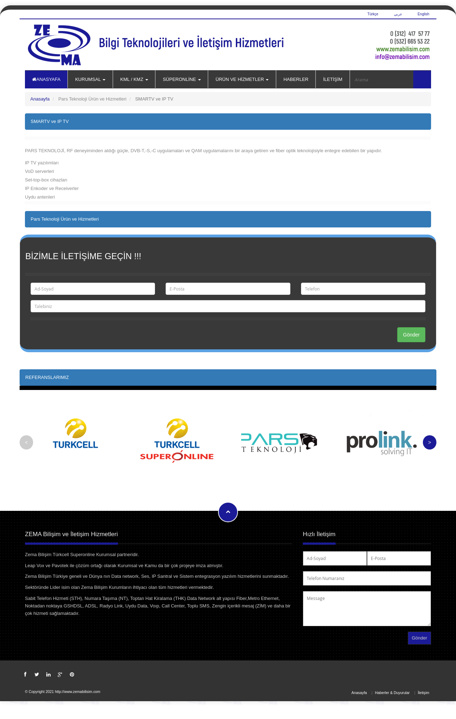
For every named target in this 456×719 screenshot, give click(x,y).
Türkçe (372, 14)
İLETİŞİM (332, 79)
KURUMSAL (90, 79)
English (423, 14)
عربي (398, 14)
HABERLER (296, 79)
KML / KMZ (134, 79)
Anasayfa (40, 99)
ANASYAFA (46, 79)
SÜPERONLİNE (182, 79)
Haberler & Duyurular (392, 693)
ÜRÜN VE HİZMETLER (242, 79)
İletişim (423, 693)
